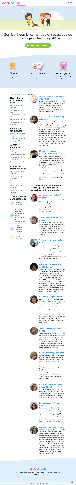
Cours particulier (20, 221)
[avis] (38, 475)
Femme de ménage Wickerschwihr (16, 186)
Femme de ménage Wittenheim (16, 123)
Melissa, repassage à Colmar (51, 427)
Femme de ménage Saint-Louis (18, 116)
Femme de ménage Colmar (16, 111)
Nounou (18, 226)
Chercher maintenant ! (38, 45)
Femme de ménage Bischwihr (16, 182)
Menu (70, 3)
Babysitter (19, 231)
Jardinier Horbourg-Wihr (17, 154)
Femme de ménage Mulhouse (16, 106)
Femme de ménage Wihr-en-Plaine (18, 172)
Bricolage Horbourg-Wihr (18, 162)
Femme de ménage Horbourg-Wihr (16, 151)
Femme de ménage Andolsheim (16, 177)
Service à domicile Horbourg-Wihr (16, 158)
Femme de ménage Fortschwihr (16, 191)
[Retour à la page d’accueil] (8, 3)
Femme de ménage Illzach (18, 119)
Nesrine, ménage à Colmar (50, 297)
